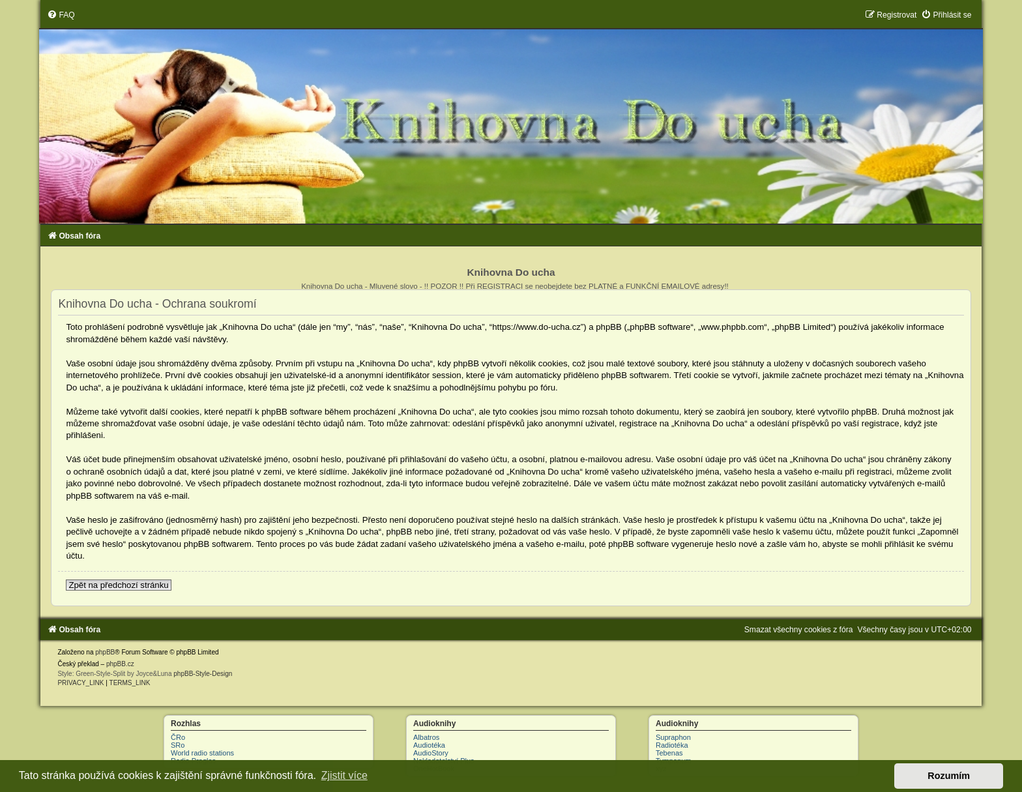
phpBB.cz (120, 663)
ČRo (178, 737)
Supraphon (673, 737)
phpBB (105, 652)
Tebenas (669, 753)
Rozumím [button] (948, 775)
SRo (177, 745)
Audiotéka (429, 745)
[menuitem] (60, 15)
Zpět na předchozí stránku (118, 585)
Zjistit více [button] (344, 775)
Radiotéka (672, 745)
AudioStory (430, 753)
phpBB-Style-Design (202, 673)
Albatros (426, 737)
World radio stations (202, 753)
